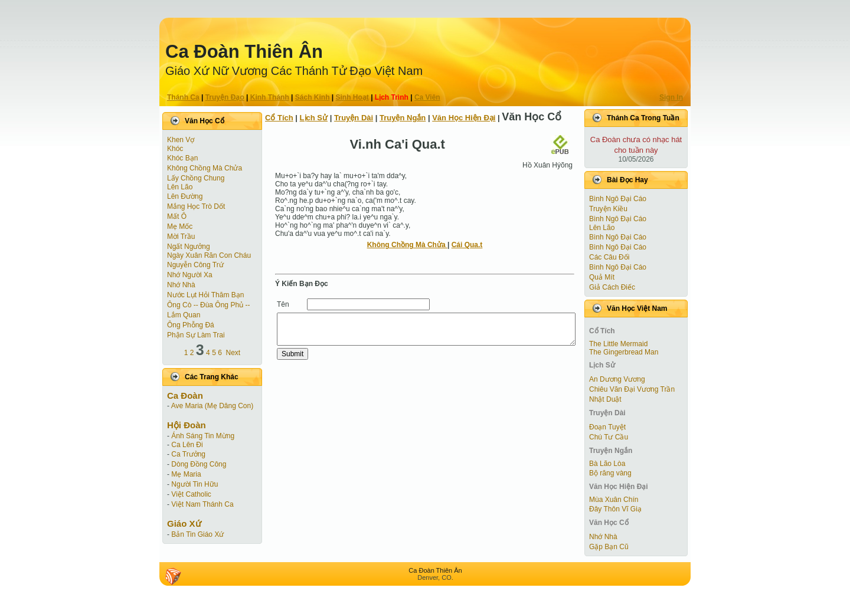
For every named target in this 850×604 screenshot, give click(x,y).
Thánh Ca (183, 97)
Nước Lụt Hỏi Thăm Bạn (205, 295)
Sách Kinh (312, 97)
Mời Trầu (181, 236)
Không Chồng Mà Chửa (204, 168)
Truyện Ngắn (403, 117)
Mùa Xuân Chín (613, 499)
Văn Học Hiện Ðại (463, 117)
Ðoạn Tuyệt (607, 427)
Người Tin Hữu (194, 484)
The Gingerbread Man (623, 352)
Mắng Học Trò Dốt (196, 206)
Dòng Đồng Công (198, 464)
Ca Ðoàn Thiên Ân (244, 51)
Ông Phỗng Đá (190, 325)
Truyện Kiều (608, 209)
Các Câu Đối (609, 257)
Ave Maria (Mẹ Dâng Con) (212, 406)
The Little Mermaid (618, 344)
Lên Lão (179, 187)
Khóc (175, 149)
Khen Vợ (180, 140)
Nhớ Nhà (181, 285)
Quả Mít (601, 277)
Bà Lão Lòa (607, 463)
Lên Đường (184, 196)
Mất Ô (177, 216)
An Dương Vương (617, 379)
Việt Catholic (191, 494)
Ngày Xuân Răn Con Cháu (209, 255)
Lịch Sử (314, 117)
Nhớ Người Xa (189, 275)
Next (233, 353)
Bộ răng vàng (610, 473)
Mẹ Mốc (179, 226)
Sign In (671, 97)
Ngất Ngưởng (188, 246)
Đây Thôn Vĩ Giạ (615, 509)
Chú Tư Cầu (608, 437)
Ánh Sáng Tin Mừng (202, 436)
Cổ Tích (279, 117)
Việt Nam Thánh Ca (202, 504)
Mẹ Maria (186, 474)
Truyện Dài (353, 117)
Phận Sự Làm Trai (196, 335)
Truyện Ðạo (224, 97)
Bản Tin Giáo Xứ (197, 534)
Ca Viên (427, 97)
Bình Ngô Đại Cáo (617, 199)
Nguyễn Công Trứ (195, 265)
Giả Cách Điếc (612, 287)
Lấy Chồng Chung (195, 178)
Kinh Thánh (269, 97)
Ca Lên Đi (186, 445)
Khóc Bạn (182, 158)
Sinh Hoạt (352, 97)
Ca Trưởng (188, 454)
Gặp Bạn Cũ (609, 547)
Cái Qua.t (467, 245)
